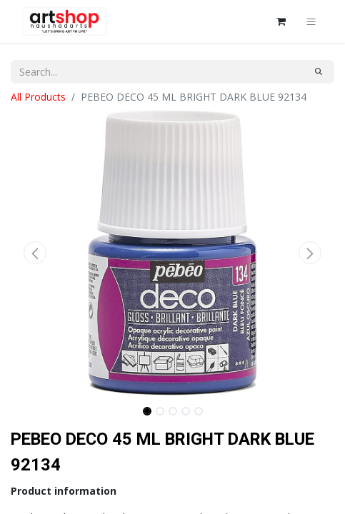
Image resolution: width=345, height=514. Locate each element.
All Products (38, 97)
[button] (35, 253)
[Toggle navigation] (311, 21)
